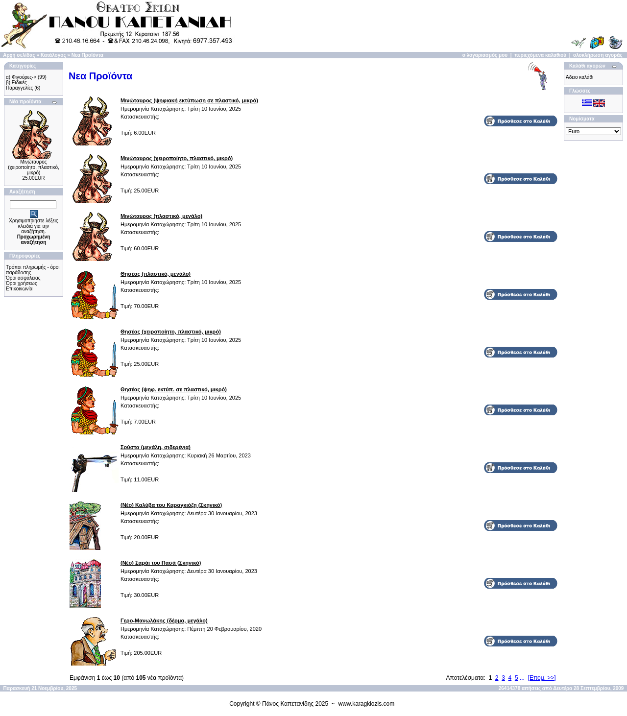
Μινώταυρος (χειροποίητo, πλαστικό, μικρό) (33, 167)
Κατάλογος (53, 55)
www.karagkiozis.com (366, 703)
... (522, 677)
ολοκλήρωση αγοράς (598, 55)
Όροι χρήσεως (21, 283)
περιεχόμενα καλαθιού (540, 55)
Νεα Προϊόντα (87, 55)
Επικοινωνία (19, 288)
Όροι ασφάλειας (23, 278)
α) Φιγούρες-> (21, 77)
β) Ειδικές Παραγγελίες (19, 85)
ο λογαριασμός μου (484, 55)
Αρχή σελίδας (19, 55)
